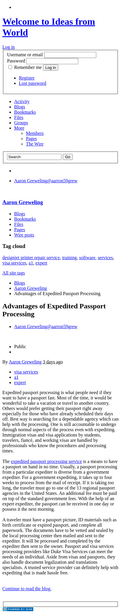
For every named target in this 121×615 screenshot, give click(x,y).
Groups (21, 122)
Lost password (32, 83)
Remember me (25, 67)
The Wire (35, 143)
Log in (8, 46)
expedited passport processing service (46, 461)
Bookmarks (25, 112)
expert (41, 262)
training (69, 257)
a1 (31, 262)
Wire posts (24, 234)
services (105, 257)
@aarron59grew (45, 180)
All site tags (13, 272)
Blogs (19, 106)
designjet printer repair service (31, 257)
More (19, 127)
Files (18, 117)
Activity (21, 101)
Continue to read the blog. (27, 588)
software (87, 257)
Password (16, 60)
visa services (14, 262)
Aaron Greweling (22, 202)
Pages (31, 138)
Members (35, 133)
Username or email (25, 54)
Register (26, 77)
